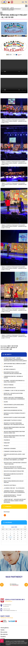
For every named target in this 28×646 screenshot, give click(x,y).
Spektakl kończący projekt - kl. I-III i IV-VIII (14, 16)
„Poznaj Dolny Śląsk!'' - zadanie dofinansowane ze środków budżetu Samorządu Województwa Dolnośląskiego (15, 359)
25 (25, 537)
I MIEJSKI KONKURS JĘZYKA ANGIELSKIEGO (14, 404)
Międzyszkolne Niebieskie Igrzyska (13, 410)
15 (14, 535)
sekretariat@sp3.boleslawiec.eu (23, 2)
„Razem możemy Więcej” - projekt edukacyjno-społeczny (12, 496)
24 (21, 537)
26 (3, 539)
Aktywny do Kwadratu (10, 369)
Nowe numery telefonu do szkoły (13, 420)
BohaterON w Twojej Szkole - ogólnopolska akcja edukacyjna (12, 373)
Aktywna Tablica (8, 366)
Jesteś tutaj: (3, 7)
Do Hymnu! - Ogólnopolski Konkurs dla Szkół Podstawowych (14, 381)
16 (17, 535)
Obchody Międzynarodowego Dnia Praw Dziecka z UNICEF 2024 (14, 436)
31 (21, 539)
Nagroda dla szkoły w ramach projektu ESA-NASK (14, 414)
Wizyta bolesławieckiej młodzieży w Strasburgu (13, 474)
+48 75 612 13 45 (26, 2)
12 (3, 535)
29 (14, 539)
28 (10, 539)
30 (17, 539)
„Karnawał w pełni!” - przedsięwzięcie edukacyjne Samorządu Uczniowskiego (14, 491)
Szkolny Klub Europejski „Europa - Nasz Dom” (14, 455)
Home (7, 7)
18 (25, 535)
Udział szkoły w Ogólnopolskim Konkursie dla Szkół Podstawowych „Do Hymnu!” (15, 459)
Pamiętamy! (7, 442)
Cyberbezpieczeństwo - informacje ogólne (13, 377)
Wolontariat (7, 478)
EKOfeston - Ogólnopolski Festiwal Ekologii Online (13, 394)
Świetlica (3, 636)
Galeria (6, 401)
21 (10, 537)
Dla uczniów (4, 632)
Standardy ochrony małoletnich (13, 451)
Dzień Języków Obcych (10, 387)
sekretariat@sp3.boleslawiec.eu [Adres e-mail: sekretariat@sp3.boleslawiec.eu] (10, 610)
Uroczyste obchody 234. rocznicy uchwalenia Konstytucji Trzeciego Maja (15, 467)
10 (21, 533)
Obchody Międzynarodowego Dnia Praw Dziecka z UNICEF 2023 (14, 432)
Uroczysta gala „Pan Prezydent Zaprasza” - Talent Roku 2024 (15, 463)
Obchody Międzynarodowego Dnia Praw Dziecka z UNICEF (14, 428)
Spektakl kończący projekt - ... (8, 9)
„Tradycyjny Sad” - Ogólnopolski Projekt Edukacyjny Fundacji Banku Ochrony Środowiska (15, 501)
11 (25, 533)
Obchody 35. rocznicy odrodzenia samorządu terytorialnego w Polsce (14, 424)
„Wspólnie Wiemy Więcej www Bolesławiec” (11, 8)
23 (17, 537)
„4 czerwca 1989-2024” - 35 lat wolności (14, 488)
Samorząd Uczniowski (10, 448)
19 (3, 537)
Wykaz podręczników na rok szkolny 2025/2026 (13, 481)
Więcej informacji (5, 515)
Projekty (6, 445)
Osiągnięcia (7, 440)
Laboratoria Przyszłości (10, 407)
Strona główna (4, 627)
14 (10, 535)
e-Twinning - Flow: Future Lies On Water (14, 390)
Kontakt (3, 638)
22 (14, 537)
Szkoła (11, 7)
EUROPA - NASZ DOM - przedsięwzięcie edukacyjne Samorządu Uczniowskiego (14, 398)
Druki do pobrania (8, 384)
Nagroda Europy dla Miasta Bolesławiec (14, 417)
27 (6, 539)
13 (6, 535)
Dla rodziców (4, 634)
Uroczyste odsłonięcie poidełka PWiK (14, 471)
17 (21, 535)
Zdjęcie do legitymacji (10, 485)
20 (6, 537)
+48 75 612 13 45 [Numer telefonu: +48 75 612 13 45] (6, 609)
